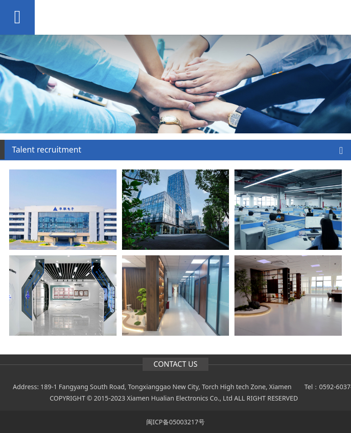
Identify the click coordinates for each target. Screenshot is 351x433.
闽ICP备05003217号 (175, 421)
